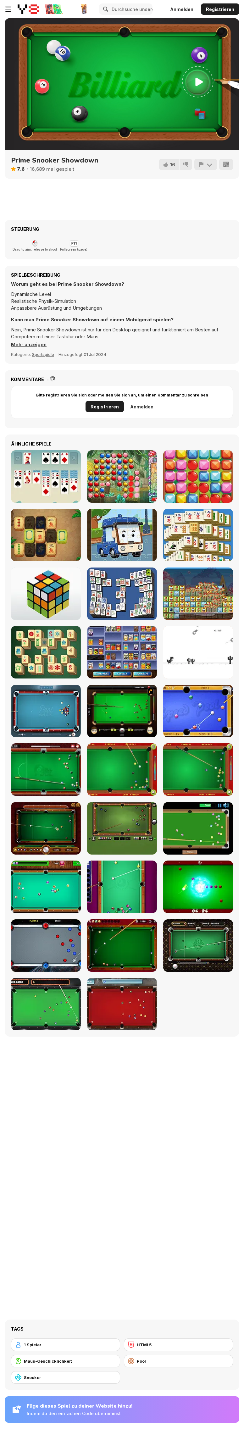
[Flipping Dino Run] (198, 652)
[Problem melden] (205, 164)
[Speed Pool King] (198, 711)
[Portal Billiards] (46, 945)
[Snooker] (65, 1377)
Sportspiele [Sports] (43, 354)
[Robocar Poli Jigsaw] (122, 535)
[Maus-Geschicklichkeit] (65, 1361)
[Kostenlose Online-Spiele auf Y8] (28, 9)
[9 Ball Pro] (198, 945)
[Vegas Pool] (46, 1004)
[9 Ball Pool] (46, 828)
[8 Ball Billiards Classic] (122, 828)
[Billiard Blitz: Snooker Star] (122, 711)
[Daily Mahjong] (198, 535)
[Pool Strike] (122, 1004)
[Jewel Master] (122, 476)
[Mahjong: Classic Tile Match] (46, 652)
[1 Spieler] (65, 1344)
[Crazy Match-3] (198, 476)
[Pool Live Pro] (46, 711)
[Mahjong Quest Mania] (46, 535)
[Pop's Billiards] (122, 769)
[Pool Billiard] (46, 887)
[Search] (104, 9)
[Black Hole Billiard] (198, 887)
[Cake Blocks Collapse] (198, 594)
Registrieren (220, 9)
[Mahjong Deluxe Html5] (122, 594)
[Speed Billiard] (198, 828)
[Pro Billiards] (122, 945)
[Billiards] (198, 769)
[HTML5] (178, 1344)
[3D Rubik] (46, 594)
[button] (29, 344)
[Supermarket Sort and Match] (122, 652)
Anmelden (181, 9)
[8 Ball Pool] (46, 769)
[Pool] (178, 1361)
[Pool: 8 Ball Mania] (122, 887)
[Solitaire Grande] (46, 476)
